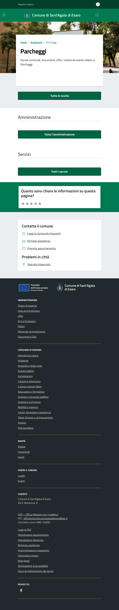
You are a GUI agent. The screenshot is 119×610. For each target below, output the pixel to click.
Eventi (21, 481)
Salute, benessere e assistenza (34, 412)
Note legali (24, 561)
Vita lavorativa (25, 428)
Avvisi (21, 457)
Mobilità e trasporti (28, 407)
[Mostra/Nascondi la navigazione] (4, 15)
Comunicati (24, 452)
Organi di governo (27, 306)
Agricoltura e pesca (28, 355)
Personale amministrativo (31, 331)
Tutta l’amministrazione (59, 134)
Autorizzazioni (25, 376)
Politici (21, 326)
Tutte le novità (59, 96)
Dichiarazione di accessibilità (33, 566)
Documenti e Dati (27, 337)
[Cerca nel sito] (97, 15)
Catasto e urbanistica (29, 381)
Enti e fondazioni (27, 321)
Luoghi (21, 476)
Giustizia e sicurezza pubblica (33, 397)
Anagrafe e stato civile (30, 366)
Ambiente (23, 361)
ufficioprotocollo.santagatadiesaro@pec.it (45, 518)
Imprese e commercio (29, 402)
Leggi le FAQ (24, 530)
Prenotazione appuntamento (33, 535)
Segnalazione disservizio (31, 540)
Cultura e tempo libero (30, 386)
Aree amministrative (29, 311)
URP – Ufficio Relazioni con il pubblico (38, 514)
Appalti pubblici (26, 371)
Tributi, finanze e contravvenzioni (35, 417)
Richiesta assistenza (29, 545)
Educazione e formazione (31, 392)
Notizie (21, 447)
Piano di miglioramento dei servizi (35, 571)
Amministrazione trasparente (33, 550)
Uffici (20, 316)
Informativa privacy (28, 555)
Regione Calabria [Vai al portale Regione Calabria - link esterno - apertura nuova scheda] (26, 4)
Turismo (22, 423)
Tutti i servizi (59, 171)
